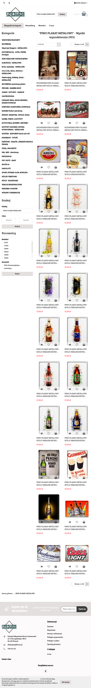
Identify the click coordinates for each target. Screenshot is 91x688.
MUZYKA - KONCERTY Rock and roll (16, 134)
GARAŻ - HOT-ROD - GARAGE (13, 92)
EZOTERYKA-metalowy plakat (13, 84)
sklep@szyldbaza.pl (15, 645)
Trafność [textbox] (41, 44)
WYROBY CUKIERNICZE (11, 193)
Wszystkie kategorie (12, 26)
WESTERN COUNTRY (10, 189)
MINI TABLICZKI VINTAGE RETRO (15, 59)
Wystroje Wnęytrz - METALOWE (15, 48)
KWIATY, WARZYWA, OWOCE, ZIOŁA (16, 115)
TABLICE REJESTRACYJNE (12, 185)
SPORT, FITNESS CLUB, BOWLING (15, 173)
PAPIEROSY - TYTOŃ (10, 138)
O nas (51, 26)
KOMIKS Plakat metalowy (12, 111)
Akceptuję (65, 682)
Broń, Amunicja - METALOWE (13, 67)
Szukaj (17, 226)
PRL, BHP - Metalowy (10, 152)
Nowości (42, 26)
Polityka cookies (53, 641)
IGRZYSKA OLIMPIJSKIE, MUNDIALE (16, 107)
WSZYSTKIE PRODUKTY (11, 40)
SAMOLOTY (6, 169)
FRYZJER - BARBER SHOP (11, 88)
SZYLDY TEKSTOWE (9, 177)
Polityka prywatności (55, 637)
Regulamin (51, 630)
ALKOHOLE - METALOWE (12, 63)
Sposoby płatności (54, 644)
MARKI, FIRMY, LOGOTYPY (12, 119)
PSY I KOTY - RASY (9, 161)
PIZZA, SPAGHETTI (9, 148)
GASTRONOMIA (8, 96)
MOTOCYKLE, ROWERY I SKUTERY (15, 123)
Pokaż (17, 274)
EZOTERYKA (6, 44)
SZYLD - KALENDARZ (10, 181)
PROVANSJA (6, 156)
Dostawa (50, 627)
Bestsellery (30, 26)
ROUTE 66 (5, 165)
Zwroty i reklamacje (54, 634)
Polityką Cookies (34, 679)
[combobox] (48, 44)
